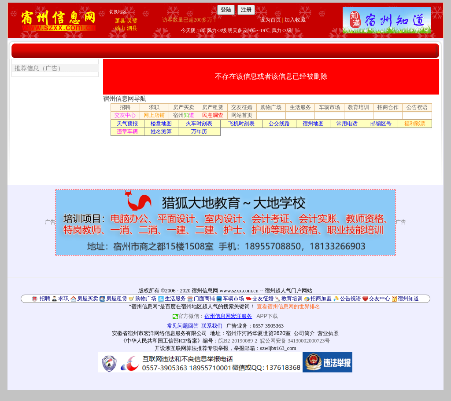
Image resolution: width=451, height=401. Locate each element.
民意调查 (212, 115)
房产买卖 (183, 107)
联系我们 (211, 326)
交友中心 (125, 115)
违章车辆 (127, 131)
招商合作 (388, 107)
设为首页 (270, 20)
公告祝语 (417, 107)
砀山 (120, 28)
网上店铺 (154, 115)
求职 (154, 107)
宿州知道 (408, 298)
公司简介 (304, 333)
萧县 (120, 21)
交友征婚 (241, 107)
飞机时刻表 (241, 123)
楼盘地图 (161, 123)
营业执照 (328, 333)
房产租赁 (212, 107)
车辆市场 (329, 107)
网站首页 (241, 115)
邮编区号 (381, 123)
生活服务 (300, 107)
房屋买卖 (87, 298)
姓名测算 (161, 131)
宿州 (183, 115)
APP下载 (267, 316)
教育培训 (358, 107)
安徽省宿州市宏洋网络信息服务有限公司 (159, 333)
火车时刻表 (199, 123)
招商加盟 (321, 298)
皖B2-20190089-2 (237, 341)
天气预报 (127, 123)
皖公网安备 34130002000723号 (295, 341)
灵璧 (132, 21)
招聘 (125, 107)
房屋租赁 (116, 298)
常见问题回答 (183, 326)
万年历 (199, 131)
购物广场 (270, 107)
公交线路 (279, 123)
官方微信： (213, 316)
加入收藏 (295, 20)
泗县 (132, 28)
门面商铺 (204, 298)
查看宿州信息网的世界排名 (288, 306)
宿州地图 (313, 123)
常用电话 (347, 123)
